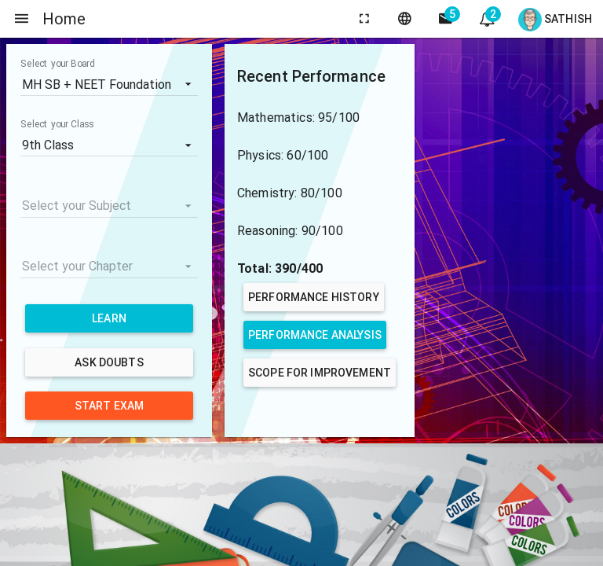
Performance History (313, 297)
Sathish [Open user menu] (555, 19)
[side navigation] (22, 19)
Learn (109, 318)
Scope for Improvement (319, 372)
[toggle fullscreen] (364, 19)
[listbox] (109, 84)
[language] (405, 19)
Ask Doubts (109, 362)
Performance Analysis (315, 335)
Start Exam (109, 405)
